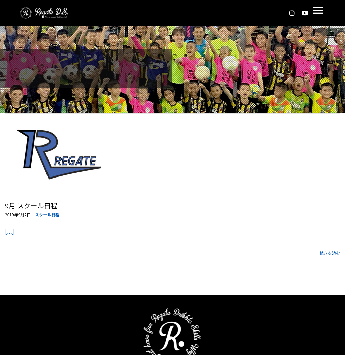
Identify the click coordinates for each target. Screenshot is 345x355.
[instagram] (292, 13)
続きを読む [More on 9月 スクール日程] (330, 253)
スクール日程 (47, 214)
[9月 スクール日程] (59, 154)
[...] (9, 231)
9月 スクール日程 (31, 206)
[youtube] (305, 13)
